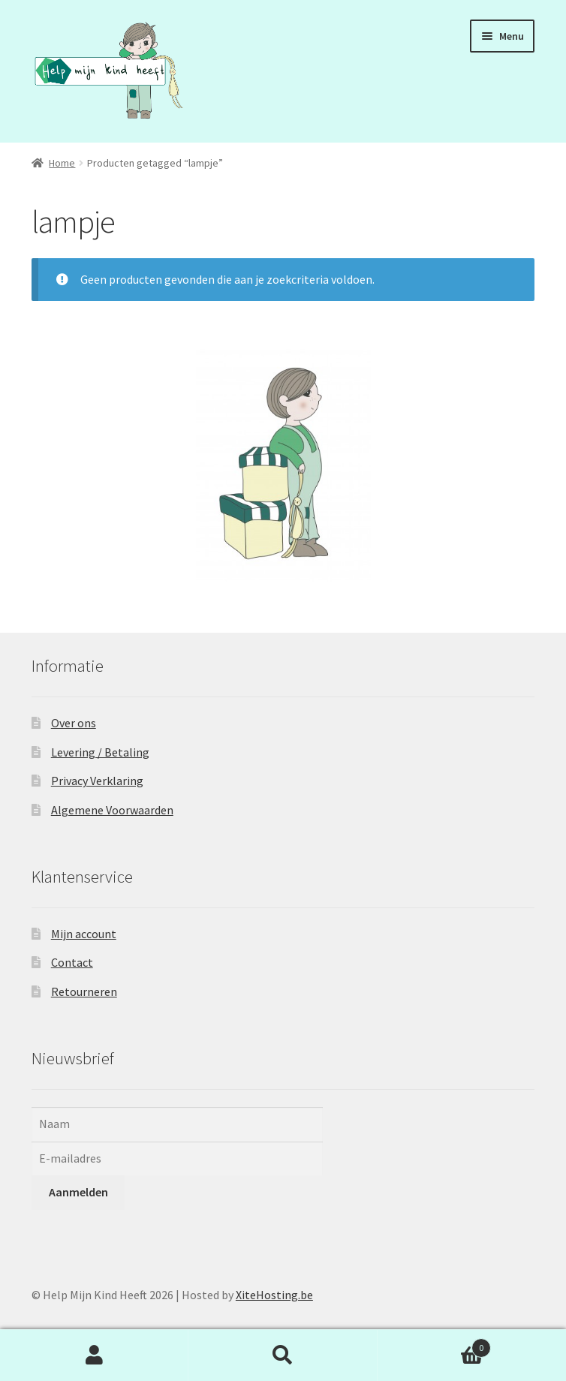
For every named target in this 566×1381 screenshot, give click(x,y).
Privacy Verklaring (97, 780)
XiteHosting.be (274, 1294)
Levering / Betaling (100, 752)
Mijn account (83, 933)
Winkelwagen (435, 1344)
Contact (72, 962)
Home (62, 163)
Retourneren (84, 991)
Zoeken (282, 1355)
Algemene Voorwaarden (112, 809)
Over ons (73, 722)
